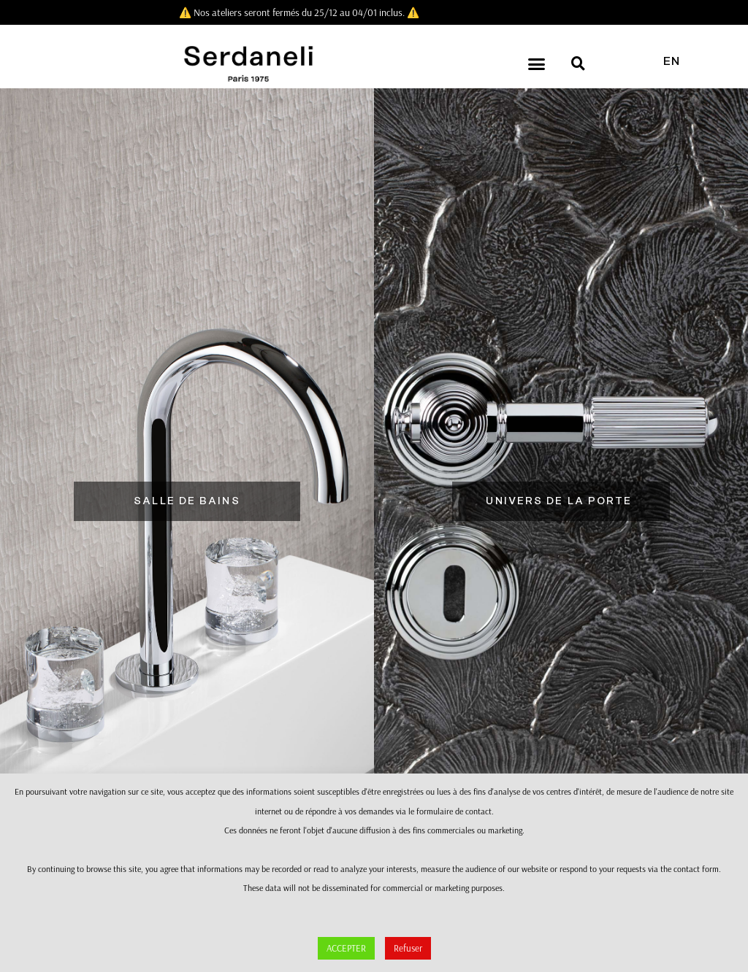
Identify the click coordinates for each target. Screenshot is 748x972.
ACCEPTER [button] (346, 948)
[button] (537, 64)
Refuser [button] (408, 948)
